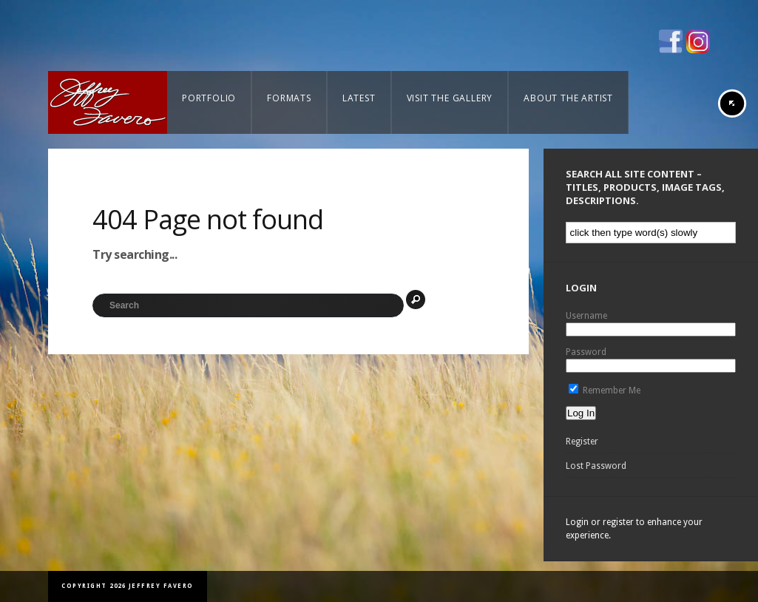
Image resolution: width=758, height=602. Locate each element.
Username (586, 316)
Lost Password (596, 466)
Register (582, 441)
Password (586, 352)
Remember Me (604, 390)
